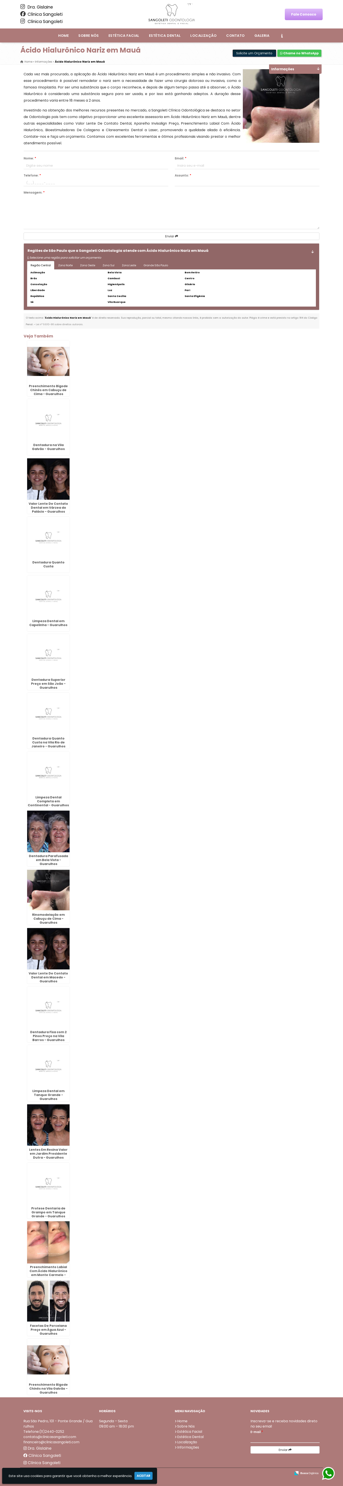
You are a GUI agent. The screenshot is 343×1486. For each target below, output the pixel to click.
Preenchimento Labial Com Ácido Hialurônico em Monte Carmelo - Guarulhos (48, 1273)
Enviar (171, 236)
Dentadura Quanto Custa (48, 564)
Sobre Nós (88, 35)
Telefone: (32, 175)
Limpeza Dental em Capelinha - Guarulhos (48, 623)
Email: (180, 158)
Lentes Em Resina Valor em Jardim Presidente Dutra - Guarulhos (48, 1153)
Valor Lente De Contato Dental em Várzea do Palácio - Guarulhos (48, 507)
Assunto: (183, 175)
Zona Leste (129, 265)
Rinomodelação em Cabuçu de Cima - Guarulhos (48, 918)
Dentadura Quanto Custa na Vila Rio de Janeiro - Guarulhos (48, 742)
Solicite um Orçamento (254, 53)
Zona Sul (108, 265)
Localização (203, 35)
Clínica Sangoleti (41, 14)
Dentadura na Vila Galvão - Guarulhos (48, 447)
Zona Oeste (87, 265)
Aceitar (143, 1476)
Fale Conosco (303, 14)
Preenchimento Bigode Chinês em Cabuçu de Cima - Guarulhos (48, 390)
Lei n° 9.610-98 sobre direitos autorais (59, 324)
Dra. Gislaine (36, 7)
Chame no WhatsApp (299, 53)
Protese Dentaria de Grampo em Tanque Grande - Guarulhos (48, 1212)
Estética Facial (123, 35)
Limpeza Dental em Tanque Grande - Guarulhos (48, 1095)
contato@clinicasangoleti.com (49, 1436)
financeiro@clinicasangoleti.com (51, 1442)
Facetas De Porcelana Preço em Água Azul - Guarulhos (48, 1330)
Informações (188, 1447)
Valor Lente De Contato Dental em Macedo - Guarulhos (48, 977)
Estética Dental (165, 35)
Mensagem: (34, 192)
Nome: (30, 158)
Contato (235, 35)
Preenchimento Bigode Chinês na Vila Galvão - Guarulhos (48, 1388)
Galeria (261, 35)
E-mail (256, 1432)
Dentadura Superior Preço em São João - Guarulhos (48, 684)
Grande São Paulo (156, 265)
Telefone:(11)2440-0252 (43, 1431)
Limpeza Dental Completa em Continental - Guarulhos (48, 801)
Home (63, 35)
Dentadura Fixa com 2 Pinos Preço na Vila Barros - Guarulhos (48, 1036)
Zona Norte (65, 265)
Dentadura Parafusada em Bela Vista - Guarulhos (48, 860)
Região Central (41, 265)
